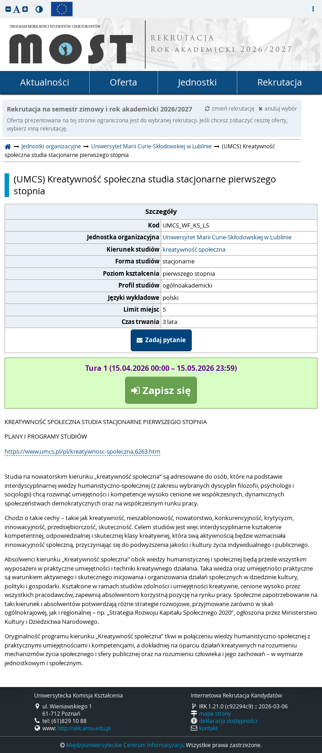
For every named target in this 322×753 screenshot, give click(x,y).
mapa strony (215, 713)
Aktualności (44, 82)
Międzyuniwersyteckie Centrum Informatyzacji (124, 744)
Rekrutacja (279, 82)
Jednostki (197, 82)
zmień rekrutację (230, 108)
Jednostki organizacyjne (51, 146)
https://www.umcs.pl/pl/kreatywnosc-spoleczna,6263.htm (82, 451)
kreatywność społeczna (194, 249)
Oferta (123, 82)
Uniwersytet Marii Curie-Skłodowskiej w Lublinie (151, 146)
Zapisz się (161, 390)
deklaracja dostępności (228, 720)
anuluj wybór (277, 108)
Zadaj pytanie (161, 340)
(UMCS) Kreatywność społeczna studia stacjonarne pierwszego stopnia (145, 185)
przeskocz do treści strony (2, 2)
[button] (8, 9)
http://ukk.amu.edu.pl (84, 728)
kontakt (208, 728)
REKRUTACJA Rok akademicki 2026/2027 (221, 44)
